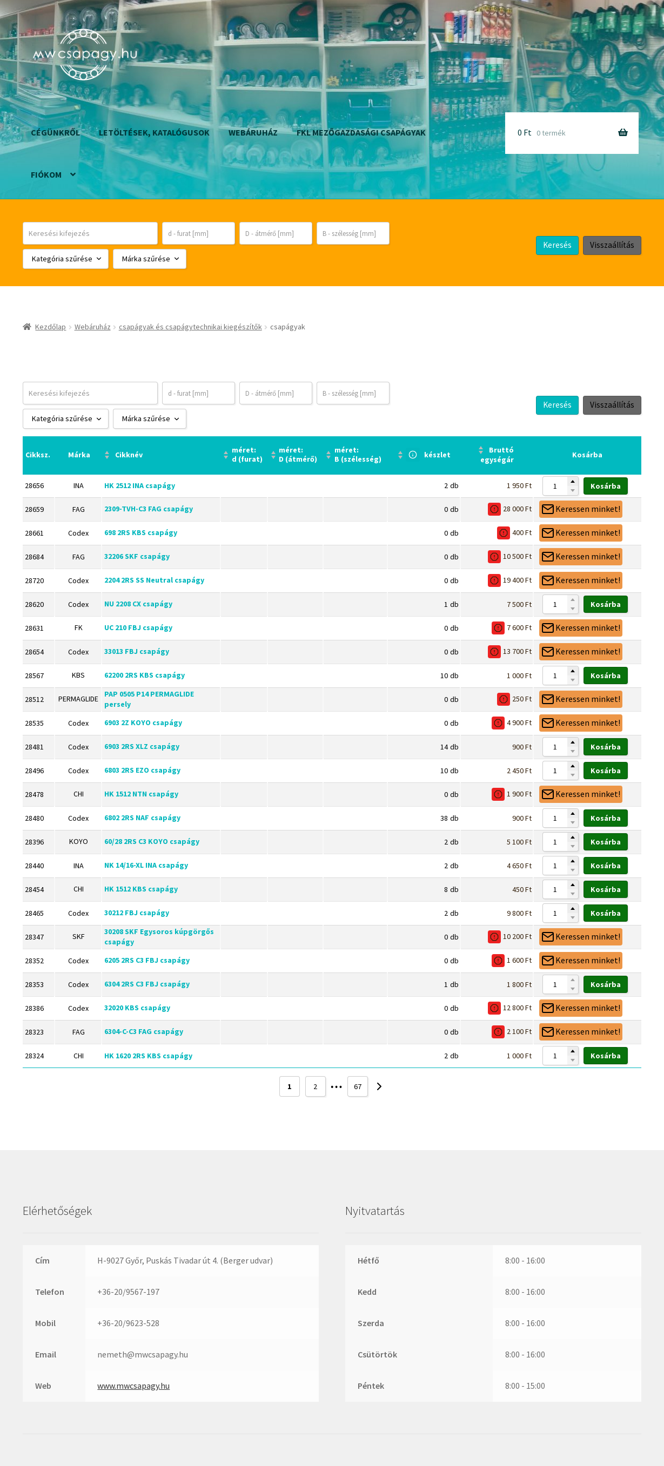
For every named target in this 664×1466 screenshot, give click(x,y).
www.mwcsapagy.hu (133, 1385)
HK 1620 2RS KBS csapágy (148, 1055)
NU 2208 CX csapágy (138, 604)
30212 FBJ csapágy (136, 912)
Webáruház (253, 132)
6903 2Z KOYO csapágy (143, 722)
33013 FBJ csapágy (136, 651)
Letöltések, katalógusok (154, 132)
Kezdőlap (50, 327)
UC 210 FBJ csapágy (138, 627)
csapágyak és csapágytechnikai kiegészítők (190, 327)
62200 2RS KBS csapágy (144, 675)
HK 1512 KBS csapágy (141, 889)
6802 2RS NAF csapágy (142, 817)
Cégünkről (55, 132)
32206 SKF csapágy (137, 556)
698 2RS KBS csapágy (140, 532)
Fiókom (46, 174)
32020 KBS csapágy (137, 1007)
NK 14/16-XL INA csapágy (146, 865)
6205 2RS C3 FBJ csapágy (147, 960)
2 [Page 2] (315, 1086)
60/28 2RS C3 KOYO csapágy (151, 841)
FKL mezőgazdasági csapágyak (361, 132)
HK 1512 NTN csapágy (141, 794)
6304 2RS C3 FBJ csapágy (147, 984)
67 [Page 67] (357, 1086)
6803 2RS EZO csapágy (142, 770)
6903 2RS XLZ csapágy (141, 746)
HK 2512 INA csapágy (139, 485)
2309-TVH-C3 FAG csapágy (148, 509)
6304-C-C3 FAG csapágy (143, 1031)
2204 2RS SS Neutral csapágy (154, 580)
